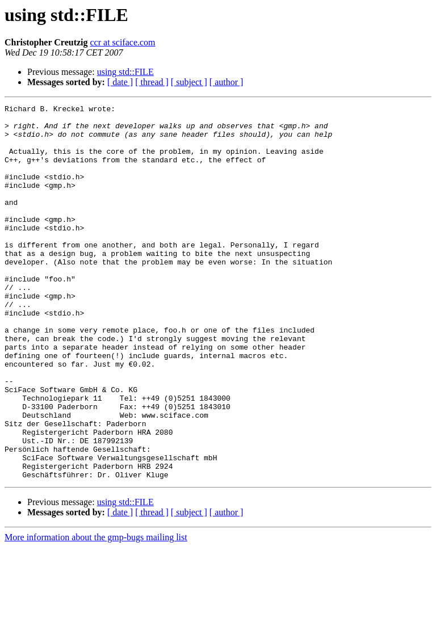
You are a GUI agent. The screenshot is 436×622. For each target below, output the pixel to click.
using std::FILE (125, 72)
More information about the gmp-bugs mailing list (96, 612)
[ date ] (120, 82)
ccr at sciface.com (123, 42)
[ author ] (226, 82)
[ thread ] (152, 82)
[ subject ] (189, 82)
